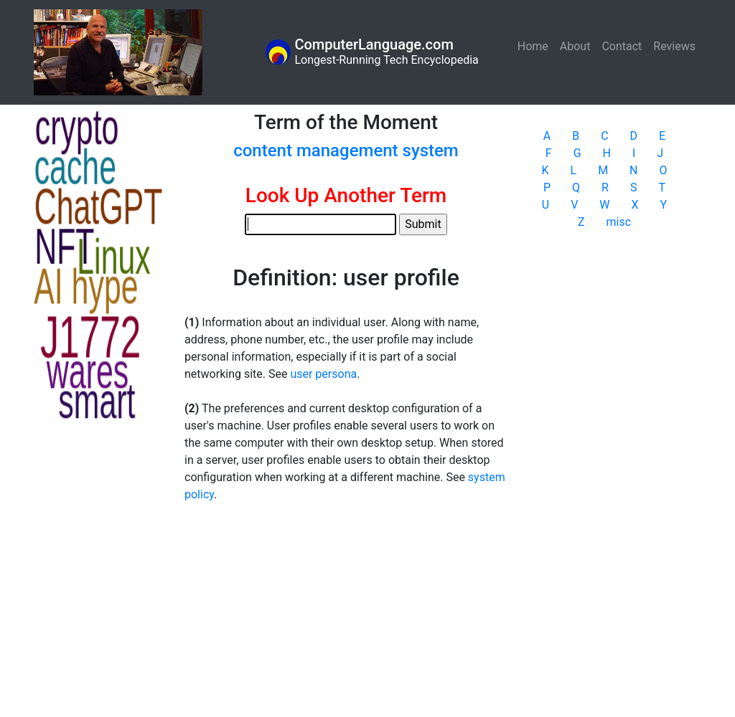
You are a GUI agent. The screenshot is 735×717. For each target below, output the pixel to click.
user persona (323, 374)
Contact (621, 46)
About (575, 46)
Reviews (674, 46)
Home (536, 45)
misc (619, 222)
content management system (346, 151)
